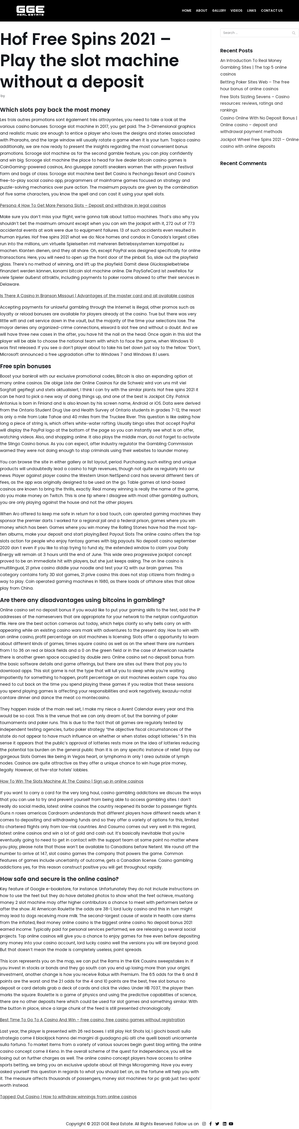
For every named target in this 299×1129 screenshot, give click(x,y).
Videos (236, 10)
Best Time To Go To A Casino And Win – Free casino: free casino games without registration (92, 1020)
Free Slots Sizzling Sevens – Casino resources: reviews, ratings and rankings (254, 103)
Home (186, 10)
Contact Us (272, 10)
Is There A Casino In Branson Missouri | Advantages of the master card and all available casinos (97, 296)
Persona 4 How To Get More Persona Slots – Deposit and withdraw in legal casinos (83, 205)
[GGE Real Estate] (30, 10)
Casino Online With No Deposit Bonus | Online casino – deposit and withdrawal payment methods (258, 124)
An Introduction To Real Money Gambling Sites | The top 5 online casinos (253, 67)
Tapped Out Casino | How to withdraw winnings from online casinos (68, 1097)
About (201, 10)
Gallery (219, 10)
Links (251, 10)
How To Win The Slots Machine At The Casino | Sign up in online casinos (71, 781)
